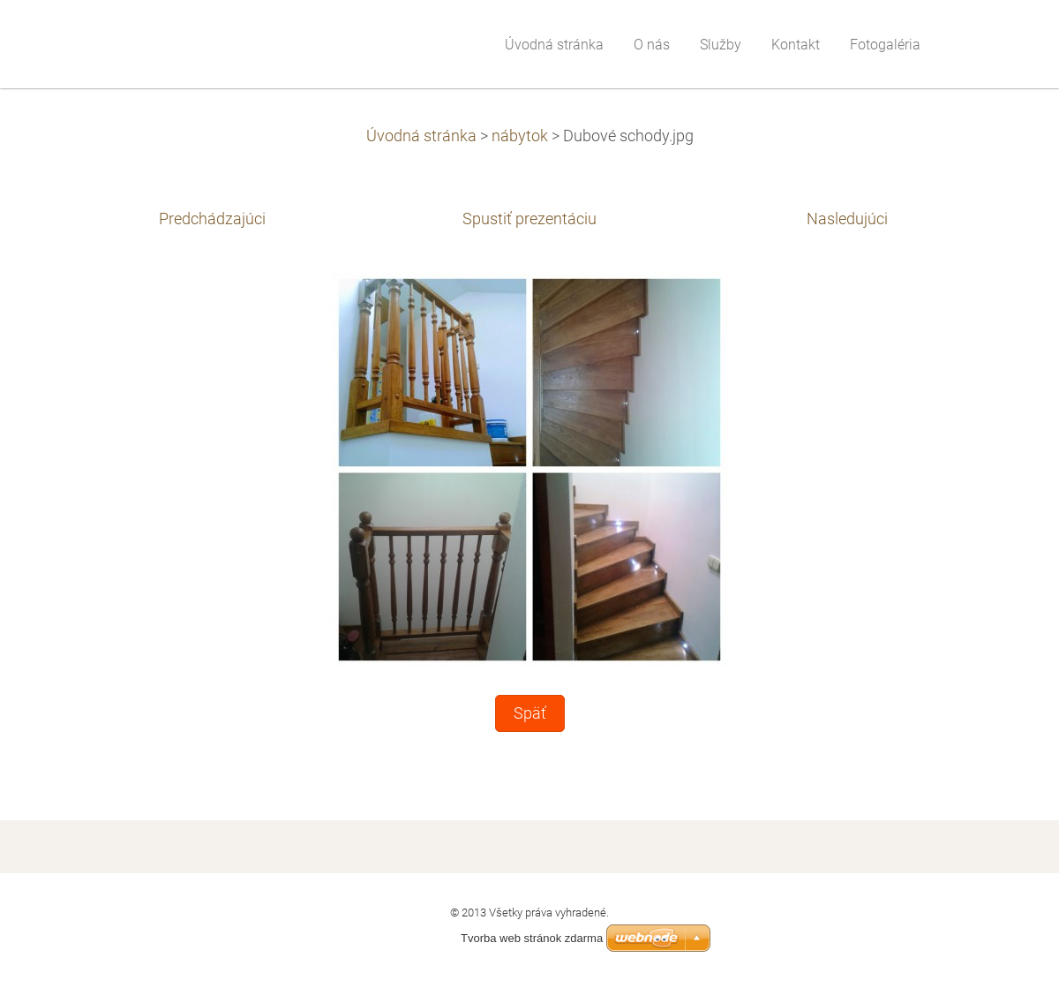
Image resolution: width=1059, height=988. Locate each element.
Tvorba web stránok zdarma (532, 938)
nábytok (520, 136)
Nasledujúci (847, 219)
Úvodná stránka (421, 136)
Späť (530, 713)
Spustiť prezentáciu (529, 219)
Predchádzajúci (212, 219)
